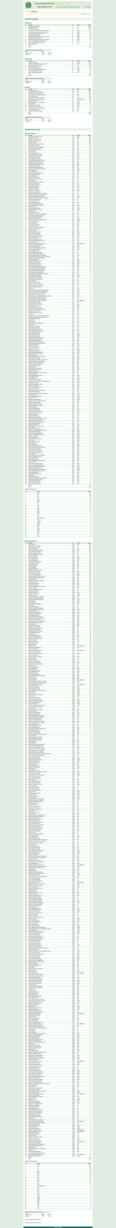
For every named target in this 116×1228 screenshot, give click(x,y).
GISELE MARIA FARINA (33, 437)
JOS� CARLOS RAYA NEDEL (34, 773)
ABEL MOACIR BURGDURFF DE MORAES (37, 857)
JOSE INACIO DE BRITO (33, 1059)
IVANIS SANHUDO (32, 443)
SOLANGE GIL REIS (32, 711)
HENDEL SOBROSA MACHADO (34, 275)
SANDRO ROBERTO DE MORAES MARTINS (37, 292)
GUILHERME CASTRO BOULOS (35, 38)
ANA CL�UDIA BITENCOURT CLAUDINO (36, 294)
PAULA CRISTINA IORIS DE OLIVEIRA (36, 196)
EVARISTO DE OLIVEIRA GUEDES (35, 384)
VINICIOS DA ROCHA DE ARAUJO (35, 936)
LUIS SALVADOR (31, 813)
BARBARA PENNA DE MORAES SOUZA (36, 240)
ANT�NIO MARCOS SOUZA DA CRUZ (36, 285)
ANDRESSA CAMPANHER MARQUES (36, 599)
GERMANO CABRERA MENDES (35, 1053)
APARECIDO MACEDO (33, 611)
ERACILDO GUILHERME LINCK (34, 428)
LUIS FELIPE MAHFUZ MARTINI (35, 1070)
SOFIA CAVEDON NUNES (33, 820)
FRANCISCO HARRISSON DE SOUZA (36, 434)
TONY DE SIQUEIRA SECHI (34, 224)
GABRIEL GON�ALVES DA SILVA (35, 589)
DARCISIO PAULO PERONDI (34, 262)
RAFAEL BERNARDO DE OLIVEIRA (35, 1096)
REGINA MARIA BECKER (33, 590)
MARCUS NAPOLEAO (32, 355)
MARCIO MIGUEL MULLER (33, 882)
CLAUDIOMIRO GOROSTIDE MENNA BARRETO (38, 273)
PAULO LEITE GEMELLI (33, 924)
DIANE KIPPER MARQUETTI (34, 1036)
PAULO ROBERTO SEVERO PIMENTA (36, 182)
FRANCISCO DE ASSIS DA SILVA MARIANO (37, 1052)
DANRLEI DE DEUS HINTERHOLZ (35, 155)
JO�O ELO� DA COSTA (33, 349)
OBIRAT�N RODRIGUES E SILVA (35, 312)
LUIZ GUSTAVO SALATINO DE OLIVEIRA (36, 618)
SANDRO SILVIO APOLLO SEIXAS (35, 885)
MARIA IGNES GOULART (33, 994)
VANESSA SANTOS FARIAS (34, 409)
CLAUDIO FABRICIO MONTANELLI (35, 899)
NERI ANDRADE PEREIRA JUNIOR (35, 684)
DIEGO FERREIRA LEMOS (33, 1038)
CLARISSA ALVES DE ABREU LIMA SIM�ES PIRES (38, 381)
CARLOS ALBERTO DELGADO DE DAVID (36, 297)
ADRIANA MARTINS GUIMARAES (35, 368)
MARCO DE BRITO (32, 280)
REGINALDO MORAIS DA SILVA (34, 1002)
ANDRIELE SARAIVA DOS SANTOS (35, 1025)
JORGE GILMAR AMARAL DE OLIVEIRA (36, 723)
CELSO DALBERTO (32, 378)
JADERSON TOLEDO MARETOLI (35, 809)
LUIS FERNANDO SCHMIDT (34, 632)
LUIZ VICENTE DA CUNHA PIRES (35, 881)
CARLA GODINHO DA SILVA (34, 952)
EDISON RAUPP (31, 1043)
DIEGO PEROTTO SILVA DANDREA (35, 1039)
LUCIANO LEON (31, 988)
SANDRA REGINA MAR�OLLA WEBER (36, 99)
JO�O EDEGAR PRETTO (33, 643)
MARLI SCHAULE (32, 103)
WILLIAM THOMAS (32, 764)
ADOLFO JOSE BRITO (33, 659)
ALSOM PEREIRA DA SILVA (34, 823)
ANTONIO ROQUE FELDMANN (34, 234)
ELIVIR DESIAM (31, 869)
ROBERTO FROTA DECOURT (34, 758)
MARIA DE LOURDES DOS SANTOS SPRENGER (38, 197)
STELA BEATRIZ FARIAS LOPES (35, 738)
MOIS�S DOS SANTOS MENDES (35, 1088)
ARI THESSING (31, 1029)
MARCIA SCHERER (32, 230)
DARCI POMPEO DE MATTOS (34, 184)
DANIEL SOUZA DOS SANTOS (34, 551)
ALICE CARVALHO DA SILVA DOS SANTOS (37, 690)
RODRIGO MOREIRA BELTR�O (35, 252)
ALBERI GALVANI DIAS (33, 414)
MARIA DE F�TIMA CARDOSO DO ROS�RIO (37, 393)
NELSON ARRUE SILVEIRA (33, 1089)
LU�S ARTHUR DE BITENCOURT (35, 305)
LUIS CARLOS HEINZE (33, 90)
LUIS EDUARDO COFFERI (33, 1069)
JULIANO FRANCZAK (32, 587)
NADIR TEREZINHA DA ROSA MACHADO (36, 460)
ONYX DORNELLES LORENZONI (35, 148)
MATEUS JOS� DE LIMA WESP (35, 656)
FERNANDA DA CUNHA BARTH (34, 612)
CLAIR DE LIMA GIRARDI (33, 796)
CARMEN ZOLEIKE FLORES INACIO (35, 93)
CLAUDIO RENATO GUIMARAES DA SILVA (37, 243)
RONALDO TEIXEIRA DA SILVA (34, 819)
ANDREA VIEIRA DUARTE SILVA (35, 260)
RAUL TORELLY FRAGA (33, 685)
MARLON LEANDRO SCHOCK (34, 817)
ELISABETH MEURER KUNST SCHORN (36, 961)
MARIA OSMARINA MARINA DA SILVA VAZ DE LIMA (38, 36)
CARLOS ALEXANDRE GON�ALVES (36, 323)
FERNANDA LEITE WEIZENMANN (35, 872)
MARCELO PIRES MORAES (34, 391)
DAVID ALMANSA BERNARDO (34, 423)
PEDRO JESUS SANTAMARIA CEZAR (36, 1093)
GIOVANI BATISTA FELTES (33, 202)
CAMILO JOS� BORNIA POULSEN (35, 236)
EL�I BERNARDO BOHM (33, 770)
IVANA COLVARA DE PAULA (34, 441)
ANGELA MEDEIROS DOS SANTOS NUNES (37, 418)
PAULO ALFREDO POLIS (33, 259)
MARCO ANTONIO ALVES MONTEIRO (36, 752)
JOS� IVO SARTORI (32, 62)
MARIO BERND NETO (32, 100)
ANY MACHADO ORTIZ (33, 564)
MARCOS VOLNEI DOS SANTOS (35, 1082)
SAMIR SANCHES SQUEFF (34, 212)
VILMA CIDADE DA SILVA (33, 250)
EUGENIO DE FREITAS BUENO (34, 1046)
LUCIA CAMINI (31, 810)
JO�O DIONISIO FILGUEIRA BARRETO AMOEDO (38, 30)
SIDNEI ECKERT (31, 601)
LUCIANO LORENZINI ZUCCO (34, 553)
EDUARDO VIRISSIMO (33, 556)
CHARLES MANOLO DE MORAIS (35, 898)
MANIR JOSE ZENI (32, 779)
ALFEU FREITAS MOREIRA (34, 941)
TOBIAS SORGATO (32, 658)
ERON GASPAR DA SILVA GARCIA (35, 279)
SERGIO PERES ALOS (33, 582)
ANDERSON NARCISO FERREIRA (35, 892)
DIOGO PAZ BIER (32, 180)
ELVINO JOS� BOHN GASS (34, 200)
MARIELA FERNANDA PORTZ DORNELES (37, 675)
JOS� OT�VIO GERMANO (34, 327)
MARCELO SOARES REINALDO (35, 650)
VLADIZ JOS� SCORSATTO (34, 788)
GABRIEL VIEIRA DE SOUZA (34, 625)
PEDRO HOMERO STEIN (33, 1092)
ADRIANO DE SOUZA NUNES (34, 661)
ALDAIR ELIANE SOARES (33, 415)
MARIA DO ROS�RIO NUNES (34, 192)
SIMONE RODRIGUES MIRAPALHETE (36, 337)
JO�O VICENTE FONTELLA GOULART (36, 42)
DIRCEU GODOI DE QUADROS (34, 636)
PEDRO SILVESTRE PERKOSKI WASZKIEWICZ (38, 291)
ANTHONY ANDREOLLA (33, 894)
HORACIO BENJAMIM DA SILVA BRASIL (36, 873)
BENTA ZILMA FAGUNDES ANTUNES (36, 341)
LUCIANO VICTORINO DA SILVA (35, 265)
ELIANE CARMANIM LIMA (33, 344)
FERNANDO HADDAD (32, 27)
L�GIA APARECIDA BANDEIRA (34, 1075)
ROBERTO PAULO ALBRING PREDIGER (36, 466)
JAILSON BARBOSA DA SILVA (34, 908)
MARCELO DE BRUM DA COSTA (35, 239)
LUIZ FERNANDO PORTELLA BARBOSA (36, 455)
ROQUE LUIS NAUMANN (33, 1005)
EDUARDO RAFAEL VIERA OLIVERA (35, 867)
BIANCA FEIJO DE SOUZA (33, 229)
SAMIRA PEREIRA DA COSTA (34, 282)
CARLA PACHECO (32, 742)
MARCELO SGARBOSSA (33, 915)
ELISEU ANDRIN (31, 427)
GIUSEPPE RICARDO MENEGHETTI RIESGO (37, 681)
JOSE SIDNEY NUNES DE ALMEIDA (35, 974)
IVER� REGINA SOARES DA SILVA (35, 1055)
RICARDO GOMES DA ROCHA (34, 1003)
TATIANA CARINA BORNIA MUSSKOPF (36, 931)
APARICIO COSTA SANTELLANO (35, 895)
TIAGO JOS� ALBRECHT (33, 887)
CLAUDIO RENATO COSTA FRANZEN (36, 798)
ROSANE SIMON (31, 1006)
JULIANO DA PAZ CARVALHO (34, 977)
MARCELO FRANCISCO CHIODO (35, 456)
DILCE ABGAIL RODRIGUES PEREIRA (36, 97)
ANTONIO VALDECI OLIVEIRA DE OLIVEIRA (37, 1028)
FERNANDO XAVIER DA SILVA (34, 141)
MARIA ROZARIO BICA (33, 394)
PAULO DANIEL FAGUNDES (34, 849)
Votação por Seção (86, 14)
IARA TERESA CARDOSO (33, 730)
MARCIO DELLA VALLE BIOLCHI (35, 136)
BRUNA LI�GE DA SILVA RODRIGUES (36, 862)
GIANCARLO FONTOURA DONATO (35, 694)
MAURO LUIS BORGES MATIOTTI (35, 396)
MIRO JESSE (31, 288)
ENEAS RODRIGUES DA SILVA (34, 829)
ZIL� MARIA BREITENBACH (34, 688)
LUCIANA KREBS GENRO (33, 584)
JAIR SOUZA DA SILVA (33, 444)
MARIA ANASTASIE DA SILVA (34, 358)
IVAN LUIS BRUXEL (32, 971)
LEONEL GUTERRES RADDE (34, 778)
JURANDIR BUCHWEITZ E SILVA (35, 980)
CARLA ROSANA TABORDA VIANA (35, 375)
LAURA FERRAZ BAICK (33, 836)
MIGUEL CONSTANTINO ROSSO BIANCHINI (37, 734)
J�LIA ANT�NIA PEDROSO (34, 1062)
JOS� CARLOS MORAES (33, 388)
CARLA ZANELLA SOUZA (33, 376)
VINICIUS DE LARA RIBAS (33, 787)
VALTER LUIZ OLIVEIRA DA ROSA (35, 364)
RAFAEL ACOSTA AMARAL (33, 1095)
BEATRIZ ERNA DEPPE (33, 703)
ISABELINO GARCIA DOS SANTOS (35, 968)
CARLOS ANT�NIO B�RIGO (34, 574)
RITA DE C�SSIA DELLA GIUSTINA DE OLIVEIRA (38, 315)
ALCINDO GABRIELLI (32, 565)
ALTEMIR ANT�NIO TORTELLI (34, 943)
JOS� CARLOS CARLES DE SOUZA (35, 976)
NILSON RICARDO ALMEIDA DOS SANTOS (37, 1091)
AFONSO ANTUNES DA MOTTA (34, 231)
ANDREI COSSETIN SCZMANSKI (35, 946)
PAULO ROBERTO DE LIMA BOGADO (36, 850)
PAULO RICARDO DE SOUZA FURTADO (36, 1000)
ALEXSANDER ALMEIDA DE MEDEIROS (36, 717)
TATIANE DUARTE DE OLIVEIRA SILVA (36, 362)
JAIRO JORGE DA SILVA (33, 66)
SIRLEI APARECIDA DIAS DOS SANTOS (36, 470)
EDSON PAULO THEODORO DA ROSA (36, 580)
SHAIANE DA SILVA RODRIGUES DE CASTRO (37, 317)
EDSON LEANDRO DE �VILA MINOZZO (36, 705)
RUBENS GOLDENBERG (33, 187)
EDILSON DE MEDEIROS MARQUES (35, 608)
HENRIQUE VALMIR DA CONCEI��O (36, 721)
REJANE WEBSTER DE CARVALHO (35, 405)
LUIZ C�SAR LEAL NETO (33, 991)
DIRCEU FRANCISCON (33, 560)
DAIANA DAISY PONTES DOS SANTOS (36, 421)
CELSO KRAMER (31, 768)
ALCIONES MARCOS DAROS (34, 793)
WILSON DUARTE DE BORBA (34, 1013)
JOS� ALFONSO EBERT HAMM (35, 179)
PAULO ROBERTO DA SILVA (34, 671)
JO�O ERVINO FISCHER (33, 655)
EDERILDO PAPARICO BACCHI (34, 718)
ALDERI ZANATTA (32, 794)
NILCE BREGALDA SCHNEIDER (35, 996)
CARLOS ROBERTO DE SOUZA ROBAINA (37, 69)
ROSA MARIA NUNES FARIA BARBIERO (36, 361)
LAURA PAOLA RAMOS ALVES (34, 1064)
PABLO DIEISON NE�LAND (34, 782)
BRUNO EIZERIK (31, 321)
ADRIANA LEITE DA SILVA (33, 189)
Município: (27, 11)
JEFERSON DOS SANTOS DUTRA (35, 1056)
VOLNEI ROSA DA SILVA (33, 472)
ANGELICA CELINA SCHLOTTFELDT (35, 598)
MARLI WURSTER (32, 1086)
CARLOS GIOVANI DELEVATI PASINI (35, 954)
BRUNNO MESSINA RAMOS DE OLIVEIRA (37, 255)
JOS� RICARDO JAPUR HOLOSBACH (36, 775)
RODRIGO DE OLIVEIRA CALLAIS (35, 1103)
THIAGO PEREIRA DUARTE (34, 761)
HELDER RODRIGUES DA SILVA (35, 438)
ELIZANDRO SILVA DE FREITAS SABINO (36, 586)
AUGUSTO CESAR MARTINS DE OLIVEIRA (37, 247)
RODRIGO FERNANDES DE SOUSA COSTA (37, 469)
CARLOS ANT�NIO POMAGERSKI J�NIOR (37, 299)
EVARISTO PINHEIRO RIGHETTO (35, 719)
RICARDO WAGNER (32, 406)
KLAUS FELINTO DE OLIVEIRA (34, 983)
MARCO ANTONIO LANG (33, 670)
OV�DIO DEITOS (32, 665)
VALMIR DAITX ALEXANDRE (34, 1114)
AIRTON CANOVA (32, 741)
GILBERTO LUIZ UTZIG (33, 436)
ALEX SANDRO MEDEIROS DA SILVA (36, 1022)
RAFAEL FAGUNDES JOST (33, 714)
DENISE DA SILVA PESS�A (34, 652)
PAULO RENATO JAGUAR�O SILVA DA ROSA (37, 359)
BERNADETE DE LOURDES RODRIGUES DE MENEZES (39, 296)
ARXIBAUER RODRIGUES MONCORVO (36, 270)
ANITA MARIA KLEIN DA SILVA (34, 860)
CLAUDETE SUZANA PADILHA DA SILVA (36, 343)
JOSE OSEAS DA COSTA (33, 237)
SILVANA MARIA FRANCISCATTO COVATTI (37, 576)
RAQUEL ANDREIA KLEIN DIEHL (35, 619)
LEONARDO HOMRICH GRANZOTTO (36, 352)
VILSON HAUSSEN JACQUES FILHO (35, 1012)
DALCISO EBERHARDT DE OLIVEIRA (36, 902)
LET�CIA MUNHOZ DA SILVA (34, 1067)
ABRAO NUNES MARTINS (33, 765)
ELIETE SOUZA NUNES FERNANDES (36, 937)
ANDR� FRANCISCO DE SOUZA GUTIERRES (37, 948)
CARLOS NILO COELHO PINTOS (35, 277)
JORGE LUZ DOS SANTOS (33, 911)
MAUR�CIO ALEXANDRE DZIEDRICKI (36, 227)
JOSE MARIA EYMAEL (33, 44)
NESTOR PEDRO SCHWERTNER (35, 737)
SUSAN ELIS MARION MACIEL (34, 340)
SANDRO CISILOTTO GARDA (34, 545)
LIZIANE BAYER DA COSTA (34, 166)
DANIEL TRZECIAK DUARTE (34, 233)
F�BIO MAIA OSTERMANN (34, 571)
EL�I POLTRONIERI (32, 804)
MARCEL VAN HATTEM (33, 138)
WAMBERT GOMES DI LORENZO (35, 209)
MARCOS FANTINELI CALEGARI (35, 1080)
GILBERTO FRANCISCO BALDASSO (35, 550)
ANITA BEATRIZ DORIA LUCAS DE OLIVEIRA (37, 372)
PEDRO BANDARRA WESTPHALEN (35, 203)
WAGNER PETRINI (32, 206)
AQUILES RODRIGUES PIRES (34, 897)
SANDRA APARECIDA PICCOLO (35, 851)
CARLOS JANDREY (32, 1032)
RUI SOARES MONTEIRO (33, 1106)
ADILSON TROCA (32, 791)
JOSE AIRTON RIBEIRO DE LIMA (35, 638)
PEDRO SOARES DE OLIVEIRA (34, 725)
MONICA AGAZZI (31, 677)
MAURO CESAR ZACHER (33, 920)
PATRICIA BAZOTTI (32, 602)
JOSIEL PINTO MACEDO (33, 346)
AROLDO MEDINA (32, 1030)
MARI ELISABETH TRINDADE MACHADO (36, 356)
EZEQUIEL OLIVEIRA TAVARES (34, 1047)
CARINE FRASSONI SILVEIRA (34, 826)
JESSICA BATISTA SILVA (33, 973)
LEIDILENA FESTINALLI (33, 914)
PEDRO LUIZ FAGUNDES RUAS (35, 613)
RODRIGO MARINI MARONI (34, 687)
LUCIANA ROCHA (32, 453)
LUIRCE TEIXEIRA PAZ (33, 649)
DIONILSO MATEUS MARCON (34, 199)
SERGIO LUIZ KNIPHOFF (33, 854)
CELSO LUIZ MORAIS (32, 242)
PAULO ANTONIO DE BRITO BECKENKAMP (37, 219)
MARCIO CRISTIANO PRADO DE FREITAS (37, 266)
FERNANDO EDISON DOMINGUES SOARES (37, 771)
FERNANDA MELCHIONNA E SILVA (35, 164)
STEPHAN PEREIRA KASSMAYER (35, 339)
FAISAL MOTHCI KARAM (33, 1050)
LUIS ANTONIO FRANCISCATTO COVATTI (37, 160)
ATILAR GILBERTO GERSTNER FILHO (36, 253)
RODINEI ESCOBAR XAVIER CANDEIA (36, 258)
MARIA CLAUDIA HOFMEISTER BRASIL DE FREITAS (39, 1083)
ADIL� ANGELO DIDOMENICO (34, 647)
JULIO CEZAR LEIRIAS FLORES (35, 70)
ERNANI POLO (31, 605)
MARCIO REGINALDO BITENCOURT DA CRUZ (38, 839)
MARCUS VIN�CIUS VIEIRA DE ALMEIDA (37, 682)
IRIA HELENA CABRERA (33, 385)
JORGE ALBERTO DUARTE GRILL (35, 631)
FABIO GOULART (31, 1049)
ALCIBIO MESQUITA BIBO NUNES (35, 154)
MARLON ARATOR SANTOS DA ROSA (36, 144)
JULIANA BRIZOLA (32, 634)
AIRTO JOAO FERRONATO (33, 727)
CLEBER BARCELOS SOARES (34, 106)
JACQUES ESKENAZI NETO (34, 874)
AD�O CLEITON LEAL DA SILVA (35, 283)
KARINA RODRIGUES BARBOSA (35, 981)
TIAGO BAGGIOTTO (32, 624)
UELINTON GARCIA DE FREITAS (35, 1111)
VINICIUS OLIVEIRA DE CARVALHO (35, 822)
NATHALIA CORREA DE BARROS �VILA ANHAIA (38, 290)
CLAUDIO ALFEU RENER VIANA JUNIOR (36, 1033)
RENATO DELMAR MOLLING (34, 174)
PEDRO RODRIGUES (32, 930)
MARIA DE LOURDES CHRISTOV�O (36, 917)
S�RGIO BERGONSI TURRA (34, 547)
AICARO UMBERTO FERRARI (34, 573)
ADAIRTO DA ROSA (32, 1016)
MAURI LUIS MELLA (32, 918)
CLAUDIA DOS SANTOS (33, 382)
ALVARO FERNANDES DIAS (34, 35)
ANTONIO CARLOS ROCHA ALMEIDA (36, 825)
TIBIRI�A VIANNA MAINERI (34, 762)
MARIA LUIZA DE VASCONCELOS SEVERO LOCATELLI (39, 753)
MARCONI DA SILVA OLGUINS (34, 218)
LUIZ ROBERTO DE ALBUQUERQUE (35, 91)
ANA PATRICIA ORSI (32, 891)
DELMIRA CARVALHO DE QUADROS (36, 800)
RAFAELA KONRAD (32, 1098)
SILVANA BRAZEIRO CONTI (34, 336)
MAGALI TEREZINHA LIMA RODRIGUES (36, 815)
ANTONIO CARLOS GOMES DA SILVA (36, 163)
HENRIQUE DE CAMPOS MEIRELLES (36, 33)
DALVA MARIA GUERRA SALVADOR (35, 622)
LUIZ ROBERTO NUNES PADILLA (35, 1073)
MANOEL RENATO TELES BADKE (35, 353)
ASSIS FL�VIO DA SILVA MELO (34, 158)
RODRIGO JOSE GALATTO (33, 183)
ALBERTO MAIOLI (32, 691)
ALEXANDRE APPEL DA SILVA (34, 369)
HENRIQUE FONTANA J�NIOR (34, 139)
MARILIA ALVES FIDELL (33, 1085)
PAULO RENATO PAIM (33, 96)
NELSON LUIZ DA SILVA (33, 923)
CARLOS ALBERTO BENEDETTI (35, 249)
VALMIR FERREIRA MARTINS (34, 1115)
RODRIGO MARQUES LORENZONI (35, 616)
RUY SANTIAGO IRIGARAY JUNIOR (35, 554)
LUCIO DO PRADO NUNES (33, 838)
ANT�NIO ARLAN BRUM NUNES (35, 420)
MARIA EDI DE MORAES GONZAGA (35, 161)
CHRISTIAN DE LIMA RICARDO (34, 379)
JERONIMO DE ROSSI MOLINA (34, 909)
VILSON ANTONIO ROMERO (34, 365)
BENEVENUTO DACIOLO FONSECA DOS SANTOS (38, 39)
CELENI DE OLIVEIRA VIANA (34, 767)
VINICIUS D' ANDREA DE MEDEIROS (36, 700)
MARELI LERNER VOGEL (33, 724)
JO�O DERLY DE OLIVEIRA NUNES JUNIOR (37, 214)
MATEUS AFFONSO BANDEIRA (34, 68)
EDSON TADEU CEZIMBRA (34, 1045)
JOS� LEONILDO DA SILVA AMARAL (36, 750)
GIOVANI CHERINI (32, 151)
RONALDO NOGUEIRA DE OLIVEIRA (36, 173)
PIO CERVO (30, 314)
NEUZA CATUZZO (32, 462)
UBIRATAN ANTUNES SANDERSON (35, 167)
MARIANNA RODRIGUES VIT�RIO (35, 843)
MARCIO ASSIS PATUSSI (33, 457)
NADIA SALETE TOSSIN (33, 459)
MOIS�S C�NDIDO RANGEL (34, 310)
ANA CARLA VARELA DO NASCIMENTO (36, 102)
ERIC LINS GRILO (32, 693)
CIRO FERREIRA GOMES (33, 29)
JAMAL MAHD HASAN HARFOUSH (35, 446)
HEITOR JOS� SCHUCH (33, 153)
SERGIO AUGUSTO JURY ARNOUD (35, 272)
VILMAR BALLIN (31, 1118)
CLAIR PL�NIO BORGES (33, 221)
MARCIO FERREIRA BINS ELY (34, 635)
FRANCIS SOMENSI (32, 579)
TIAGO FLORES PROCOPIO (34, 246)
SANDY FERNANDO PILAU (33, 853)
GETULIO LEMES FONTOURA (34, 964)
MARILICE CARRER (32, 645)
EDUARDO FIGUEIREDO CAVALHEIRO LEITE (37, 63)
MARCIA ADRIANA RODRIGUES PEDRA (36, 1076)
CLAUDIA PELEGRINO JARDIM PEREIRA (36, 728)
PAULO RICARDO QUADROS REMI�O (36, 755)
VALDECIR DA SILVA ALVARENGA (35, 1112)
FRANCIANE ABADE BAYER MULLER (36, 577)
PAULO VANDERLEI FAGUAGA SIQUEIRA (36, 927)
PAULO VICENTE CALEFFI (33, 145)
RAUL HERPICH (31, 708)
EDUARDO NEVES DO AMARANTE (35, 960)
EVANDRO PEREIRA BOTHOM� (35, 707)
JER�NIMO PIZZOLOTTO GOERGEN (36, 147)
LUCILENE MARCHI (32, 567)
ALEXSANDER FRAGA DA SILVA (35, 276)
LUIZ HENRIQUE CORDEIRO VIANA (35, 1072)
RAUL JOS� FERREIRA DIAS (34, 756)
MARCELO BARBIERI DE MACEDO (35, 216)
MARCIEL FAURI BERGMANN (34, 712)
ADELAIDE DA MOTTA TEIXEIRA (35, 939)
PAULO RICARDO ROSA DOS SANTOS (36, 465)
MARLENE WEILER (32, 844)
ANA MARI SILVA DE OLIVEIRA (34, 1023)
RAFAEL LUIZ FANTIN (32, 557)
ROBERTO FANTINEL (32, 678)
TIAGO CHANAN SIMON (33, 558)
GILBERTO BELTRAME (33, 965)
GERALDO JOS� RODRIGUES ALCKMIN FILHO (38, 32)
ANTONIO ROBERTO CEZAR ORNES (36, 1026)
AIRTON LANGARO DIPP (33, 1019)
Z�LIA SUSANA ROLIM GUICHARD (35, 1119)
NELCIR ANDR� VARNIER (33, 846)
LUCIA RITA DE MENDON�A (34, 878)
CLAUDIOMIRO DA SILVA (33, 863)
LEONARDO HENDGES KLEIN (34, 351)
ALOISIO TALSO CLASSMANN (34, 662)
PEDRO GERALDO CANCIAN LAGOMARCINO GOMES (39, 928)
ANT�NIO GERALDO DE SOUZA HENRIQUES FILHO (39, 951)
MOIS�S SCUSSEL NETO (33, 593)
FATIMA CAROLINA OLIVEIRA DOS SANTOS (37, 300)
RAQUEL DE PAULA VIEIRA (34, 334)
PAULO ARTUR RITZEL (33, 997)
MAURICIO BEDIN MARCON (34, 208)
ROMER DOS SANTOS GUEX (34, 105)
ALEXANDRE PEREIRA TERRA (34, 940)
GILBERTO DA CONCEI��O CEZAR (36, 747)
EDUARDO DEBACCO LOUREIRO (35, 801)
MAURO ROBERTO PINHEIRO (34, 921)
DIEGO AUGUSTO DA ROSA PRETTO (36, 426)
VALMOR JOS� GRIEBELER (34, 934)
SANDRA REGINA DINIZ (33, 1009)
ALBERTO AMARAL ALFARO (34, 318)
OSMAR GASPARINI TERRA (34, 177)
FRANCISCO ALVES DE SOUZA (34, 905)
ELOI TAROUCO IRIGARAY (33, 674)
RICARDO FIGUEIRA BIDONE (34, 1102)
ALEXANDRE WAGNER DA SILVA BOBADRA (37, 193)
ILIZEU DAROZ (31, 967)
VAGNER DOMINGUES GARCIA (34, 933)
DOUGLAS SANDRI (32, 595)
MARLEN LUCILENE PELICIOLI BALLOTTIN (37, 195)
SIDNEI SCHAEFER (32, 679)
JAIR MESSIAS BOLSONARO (34, 26)
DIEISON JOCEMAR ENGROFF (34, 1040)
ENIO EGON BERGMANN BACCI (35, 603)
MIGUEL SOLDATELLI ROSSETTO (35, 65)
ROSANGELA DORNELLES (33, 1105)
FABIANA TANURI (32, 644)
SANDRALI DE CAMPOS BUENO (35, 1010)
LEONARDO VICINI (32, 984)
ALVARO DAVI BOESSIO (33, 548)
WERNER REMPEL (32, 366)
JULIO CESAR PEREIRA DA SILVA (35, 452)
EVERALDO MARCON (32, 641)
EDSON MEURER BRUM (33, 592)
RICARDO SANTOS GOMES (34, 629)
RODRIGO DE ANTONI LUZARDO (35, 784)
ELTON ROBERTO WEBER (33, 563)
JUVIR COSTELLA (32, 544)
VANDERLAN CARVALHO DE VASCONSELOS (37, 856)
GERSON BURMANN (32, 963)
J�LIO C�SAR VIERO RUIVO (34, 776)
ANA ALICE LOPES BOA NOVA (34, 417)
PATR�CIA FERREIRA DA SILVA (35, 403)
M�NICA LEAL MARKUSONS (34, 697)
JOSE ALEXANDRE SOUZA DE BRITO (36, 1058)
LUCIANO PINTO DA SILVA (33, 812)
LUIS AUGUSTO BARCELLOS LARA (35, 664)
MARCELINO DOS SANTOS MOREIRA (36, 816)
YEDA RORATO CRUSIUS (33, 186)
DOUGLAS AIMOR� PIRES (34, 957)
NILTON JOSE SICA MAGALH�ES (35, 463)
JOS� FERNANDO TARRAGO (34, 449)
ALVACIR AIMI (31, 320)
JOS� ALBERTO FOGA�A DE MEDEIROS (37, 94)
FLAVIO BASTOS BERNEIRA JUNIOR (36, 745)
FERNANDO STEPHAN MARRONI (35, 904)
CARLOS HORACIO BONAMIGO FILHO (36, 609)
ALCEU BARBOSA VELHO (33, 171)
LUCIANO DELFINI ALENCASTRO (35, 987)
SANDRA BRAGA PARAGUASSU (35, 1007)
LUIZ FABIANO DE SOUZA (33, 615)
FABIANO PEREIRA (32, 870)
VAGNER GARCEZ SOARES (34, 408)
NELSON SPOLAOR (32, 735)
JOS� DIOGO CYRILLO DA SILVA (35, 912)
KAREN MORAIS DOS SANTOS (34, 263)
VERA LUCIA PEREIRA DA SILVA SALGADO (37, 40)
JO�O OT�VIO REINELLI (33, 835)
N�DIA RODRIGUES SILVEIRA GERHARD (37, 621)
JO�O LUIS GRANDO (32, 639)
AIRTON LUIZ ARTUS (32, 859)
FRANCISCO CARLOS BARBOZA (35, 433)
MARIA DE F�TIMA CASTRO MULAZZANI (37, 841)
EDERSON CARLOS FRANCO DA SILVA (36, 1042)
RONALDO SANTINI (32, 142)
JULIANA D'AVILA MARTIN (33, 667)
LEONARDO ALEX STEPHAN (34, 731)
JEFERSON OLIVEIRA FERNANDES (35, 833)
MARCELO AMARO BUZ (33, 993)
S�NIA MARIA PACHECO (33, 1108)
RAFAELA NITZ (31, 1099)
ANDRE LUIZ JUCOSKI (33, 371)
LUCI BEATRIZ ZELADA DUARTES (35, 986)
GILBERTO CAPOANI (32, 672)
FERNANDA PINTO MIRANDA (34, 431)
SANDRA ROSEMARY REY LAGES (35, 759)
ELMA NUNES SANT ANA (33, 803)
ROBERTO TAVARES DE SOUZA (35, 468)
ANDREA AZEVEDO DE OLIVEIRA (35, 653)
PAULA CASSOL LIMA (32, 176)
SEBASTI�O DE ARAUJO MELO (35, 699)
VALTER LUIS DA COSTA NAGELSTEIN (36, 269)
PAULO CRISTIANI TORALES (34, 847)
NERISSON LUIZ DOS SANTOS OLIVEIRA (37, 400)
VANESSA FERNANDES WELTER (35, 740)
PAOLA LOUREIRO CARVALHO (34, 332)
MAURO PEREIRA (32, 170)
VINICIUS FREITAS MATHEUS (34, 702)
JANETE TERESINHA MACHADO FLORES (37, 447)
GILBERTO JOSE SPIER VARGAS (35, 570)
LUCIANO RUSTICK (32, 990)
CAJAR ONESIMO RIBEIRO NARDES (36, 205)
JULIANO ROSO (31, 696)
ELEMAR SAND (31, 324)
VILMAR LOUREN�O (32, 785)
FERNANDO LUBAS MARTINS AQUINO (36, 744)
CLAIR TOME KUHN (32, 797)
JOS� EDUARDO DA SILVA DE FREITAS (36, 390)
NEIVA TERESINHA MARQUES (34, 781)
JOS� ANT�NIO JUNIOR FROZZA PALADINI (37, 876)
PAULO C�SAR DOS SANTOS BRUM (36, 999)
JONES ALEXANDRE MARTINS (34, 387)
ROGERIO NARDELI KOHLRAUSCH (35, 709)
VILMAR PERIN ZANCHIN (33, 583)
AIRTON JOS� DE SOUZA (33, 1018)
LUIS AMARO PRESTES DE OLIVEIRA (36, 215)
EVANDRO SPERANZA (33, 568)
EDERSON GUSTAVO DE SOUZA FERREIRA (37, 866)
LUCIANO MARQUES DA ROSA (34, 329)
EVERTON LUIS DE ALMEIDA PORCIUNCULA (37, 430)
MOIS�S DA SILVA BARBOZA (34, 399)
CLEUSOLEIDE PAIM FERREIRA (35, 1035)
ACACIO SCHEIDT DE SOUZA (34, 790)
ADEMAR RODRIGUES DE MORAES (35, 715)
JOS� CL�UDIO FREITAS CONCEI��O (37, 749)
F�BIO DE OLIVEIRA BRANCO (34, 806)
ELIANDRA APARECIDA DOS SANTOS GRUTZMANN (39, 256)
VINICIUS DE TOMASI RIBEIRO (34, 561)
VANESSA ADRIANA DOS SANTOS (35, 1116)
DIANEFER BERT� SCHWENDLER (35, 828)
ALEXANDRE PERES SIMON (34, 1015)
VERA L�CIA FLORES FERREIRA (35, 411)
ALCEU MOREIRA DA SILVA (34, 157)
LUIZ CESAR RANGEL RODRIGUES (35, 330)
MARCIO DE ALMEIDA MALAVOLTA (35, 1079)
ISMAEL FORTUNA (32, 970)
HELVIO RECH (31, 440)
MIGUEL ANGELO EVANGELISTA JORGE (36, 309)
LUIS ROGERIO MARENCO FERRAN (35, 596)
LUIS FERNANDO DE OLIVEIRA (34, 303)
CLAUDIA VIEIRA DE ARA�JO (34, 955)
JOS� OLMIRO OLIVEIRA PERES (35, 450)
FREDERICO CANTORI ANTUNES (35, 628)
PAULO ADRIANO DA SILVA (34, 333)
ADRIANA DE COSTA (32, 889)
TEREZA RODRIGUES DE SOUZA (35, 1109)
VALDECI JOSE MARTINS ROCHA (35, 888)
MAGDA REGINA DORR (33, 306)
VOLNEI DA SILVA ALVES (33, 606)
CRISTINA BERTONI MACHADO (34, 901)
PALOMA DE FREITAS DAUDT (34, 402)
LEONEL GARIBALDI (32, 668)
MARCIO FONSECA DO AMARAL (35, 307)
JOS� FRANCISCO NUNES (34, 347)
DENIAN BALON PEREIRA (33, 424)
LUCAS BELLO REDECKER (34, 190)
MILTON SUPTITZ (32, 397)
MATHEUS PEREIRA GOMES (34, 732)
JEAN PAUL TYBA (32, 832)
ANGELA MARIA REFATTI (33, 949)
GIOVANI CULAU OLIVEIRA (34, 326)
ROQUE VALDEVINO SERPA (34, 626)
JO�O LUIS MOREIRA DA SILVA (35, 1061)
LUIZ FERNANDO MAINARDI (34, 879)
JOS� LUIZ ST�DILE (32, 223)
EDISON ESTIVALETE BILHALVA (35, 958)
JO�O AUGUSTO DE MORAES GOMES (36, 108)
